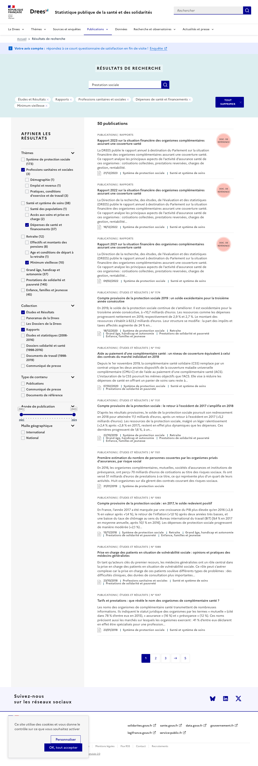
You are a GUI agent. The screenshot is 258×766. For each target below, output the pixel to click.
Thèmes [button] (27, 153)
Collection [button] (29, 305)
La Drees (14, 29)
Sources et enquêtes (67, 29)
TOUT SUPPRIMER (227, 102)
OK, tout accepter (63, 747)
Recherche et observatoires (152, 29)
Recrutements (160, 746)
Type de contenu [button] (34, 377)
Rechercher (247, 10)
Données (121, 29)
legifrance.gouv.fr (140, 733)
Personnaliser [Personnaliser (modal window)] (66, 739)
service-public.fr (171, 733)
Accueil (21, 39)
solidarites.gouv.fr (140, 726)
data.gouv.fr (194, 726)
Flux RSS (125, 746)
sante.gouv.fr (169, 726)
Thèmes (36, 29)
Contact (141, 746)
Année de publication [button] (38, 406)
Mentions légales (104, 746)
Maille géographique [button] (36, 425)
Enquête (157, 48)
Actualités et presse (196, 29)
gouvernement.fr (222, 726)
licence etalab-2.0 (90, 754)
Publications (95, 29)
